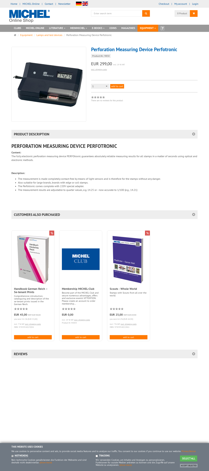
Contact (49, 3)
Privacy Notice (189, 451)
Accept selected (189, 465)
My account (180, 3)
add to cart (117, 86)
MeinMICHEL (78, 28)
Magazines (128, 28)
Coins (112, 28)
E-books (98, 28)
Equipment (148, 28)
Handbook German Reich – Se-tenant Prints (31, 290)
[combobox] (100, 86)
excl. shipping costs (99, 69)
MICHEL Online (31, 3)
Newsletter (64, 3)
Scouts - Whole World (123, 289)
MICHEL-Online (35, 28)
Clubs (17, 28)
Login (195, 3)
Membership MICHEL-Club (78, 289)
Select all (188, 458)
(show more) (46, 462)
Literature (57, 28)
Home (14, 3)
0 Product (182, 13)
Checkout (164, 3)
